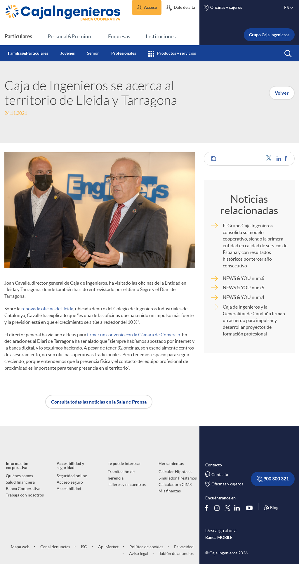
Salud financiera (20, 482)
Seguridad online (72, 475)
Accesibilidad (69, 488)
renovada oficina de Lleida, (47, 308)
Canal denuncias (54, 546)
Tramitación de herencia (121, 474)
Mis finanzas (170, 491)
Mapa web (20, 546)
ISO (83, 546)
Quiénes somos (19, 475)
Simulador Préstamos (178, 478)
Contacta (219, 474)
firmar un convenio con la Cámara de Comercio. (134, 334)
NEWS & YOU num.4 (243, 297)
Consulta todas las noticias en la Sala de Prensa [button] (99, 401)
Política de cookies (145, 546)
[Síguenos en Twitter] (227, 508)
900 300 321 (273, 479)
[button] (146, 7)
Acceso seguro (70, 482)
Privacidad (183, 546)
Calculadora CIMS (175, 484)
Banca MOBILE (218, 537)
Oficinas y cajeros (227, 484)
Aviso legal (138, 553)
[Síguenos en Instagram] (217, 508)
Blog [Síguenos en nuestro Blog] (271, 508)
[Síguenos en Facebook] (208, 508)
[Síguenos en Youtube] (251, 508)
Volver (282, 93)
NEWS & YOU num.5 (243, 287)
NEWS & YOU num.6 (243, 278)
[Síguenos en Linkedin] (238, 508)
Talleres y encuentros (127, 484)
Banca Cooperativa (23, 488)
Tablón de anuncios (176, 553)
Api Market (108, 546)
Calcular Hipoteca (175, 471)
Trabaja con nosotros (25, 495)
